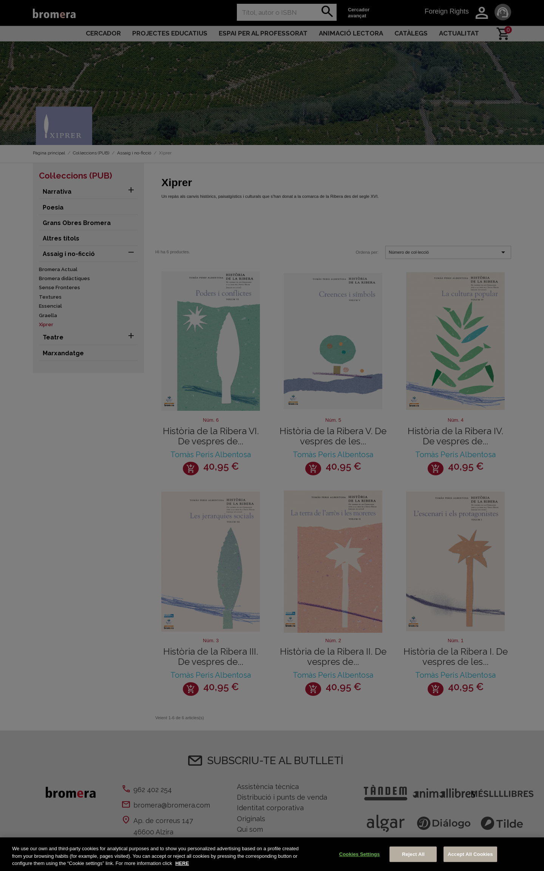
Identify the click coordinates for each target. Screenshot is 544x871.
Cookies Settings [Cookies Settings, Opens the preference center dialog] (359, 854)
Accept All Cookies (470, 854)
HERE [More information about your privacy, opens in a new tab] (182, 863)
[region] (272, 854)
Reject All (413, 854)
